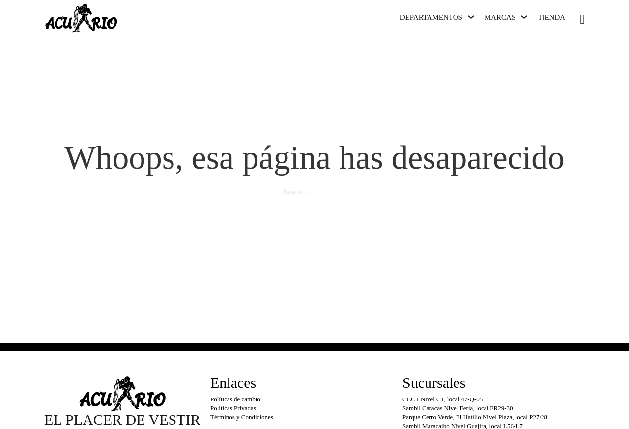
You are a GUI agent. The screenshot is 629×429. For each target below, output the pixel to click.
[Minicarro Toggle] (582, 19)
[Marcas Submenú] (524, 17)
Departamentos (431, 17)
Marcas (500, 17)
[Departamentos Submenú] (471, 17)
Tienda (551, 17)
